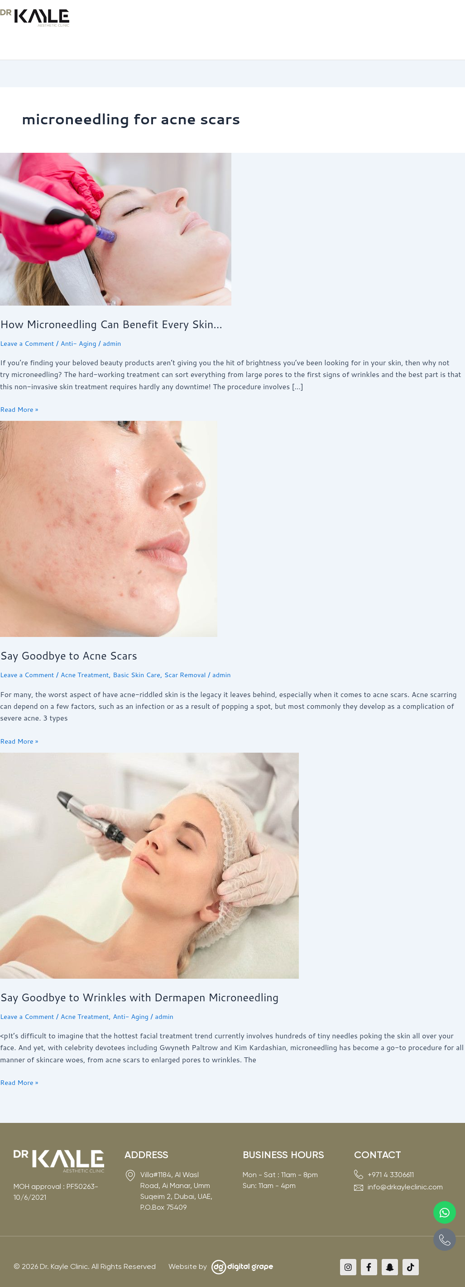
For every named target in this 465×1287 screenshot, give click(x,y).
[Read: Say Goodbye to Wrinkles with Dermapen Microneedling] (149, 845)
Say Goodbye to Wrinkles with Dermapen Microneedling (153, 978)
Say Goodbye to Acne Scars (75, 636)
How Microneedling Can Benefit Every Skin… (122, 305)
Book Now (441, 19)
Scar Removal (202, 655)
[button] (124, 19)
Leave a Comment (29, 324)
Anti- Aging (85, 324)
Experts (214, 19)
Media (313, 19)
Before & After (265, 19)
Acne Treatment (92, 655)
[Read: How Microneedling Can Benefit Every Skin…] (115, 209)
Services (170, 19)
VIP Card (351, 19)
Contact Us (393, 19)
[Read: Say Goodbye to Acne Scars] (108, 509)
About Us (124, 19)
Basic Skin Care (149, 655)
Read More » (21, 389)
